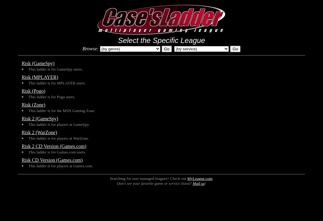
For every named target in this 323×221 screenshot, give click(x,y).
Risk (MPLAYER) (40, 77)
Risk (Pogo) (33, 91)
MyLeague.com (199, 178)
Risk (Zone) (33, 104)
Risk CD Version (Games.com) (52, 160)
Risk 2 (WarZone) (39, 132)
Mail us (199, 183)
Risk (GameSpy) (38, 63)
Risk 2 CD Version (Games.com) (54, 146)
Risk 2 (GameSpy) (40, 118)
